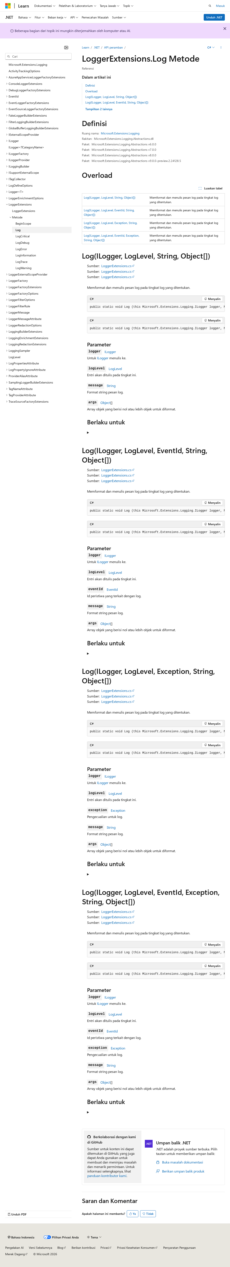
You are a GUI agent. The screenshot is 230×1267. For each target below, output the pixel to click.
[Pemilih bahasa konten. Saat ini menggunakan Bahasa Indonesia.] (21, 1237)
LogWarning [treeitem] (23, 268)
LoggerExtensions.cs (116, 265)
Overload (91, 91)
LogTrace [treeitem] (21, 262)
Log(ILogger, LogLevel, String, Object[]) (111, 97)
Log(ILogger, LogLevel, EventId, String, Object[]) (116, 102)
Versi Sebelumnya (40, 1248)
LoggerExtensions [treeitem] (23, 211)
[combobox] (38, 56)
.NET (97, 47)
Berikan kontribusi (83, 1248)
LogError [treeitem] (21, 249)
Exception (118, 810)
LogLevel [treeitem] (14, 357)
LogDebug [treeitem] (22, 243)
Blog (60, 1248)
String (111, 385)
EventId (112, 589)
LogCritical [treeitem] (23, 236)
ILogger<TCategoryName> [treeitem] (26, 147)
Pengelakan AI (14, 1248)
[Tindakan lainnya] (221, 47)
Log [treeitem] (18, 230)
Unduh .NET (214, 17)
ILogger (110, 351)
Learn (85, 47)
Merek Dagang (15, 1254)
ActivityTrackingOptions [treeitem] (24, 71)
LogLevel (115, 368)
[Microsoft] (8, 6)
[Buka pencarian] (210, 6)
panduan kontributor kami (107, 1175)
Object (105, 402)
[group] (156, 307)
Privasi (104, 1248)
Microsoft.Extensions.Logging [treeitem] (28, 64)
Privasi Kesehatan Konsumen (136, 1248)
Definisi (90, 85)
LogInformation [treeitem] (26, 255)
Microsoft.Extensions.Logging (120, 133)
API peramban (113, 47)
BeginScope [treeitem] (23, 223)
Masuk (220, 6)
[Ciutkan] (66, 47)
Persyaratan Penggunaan (179, 1248)
